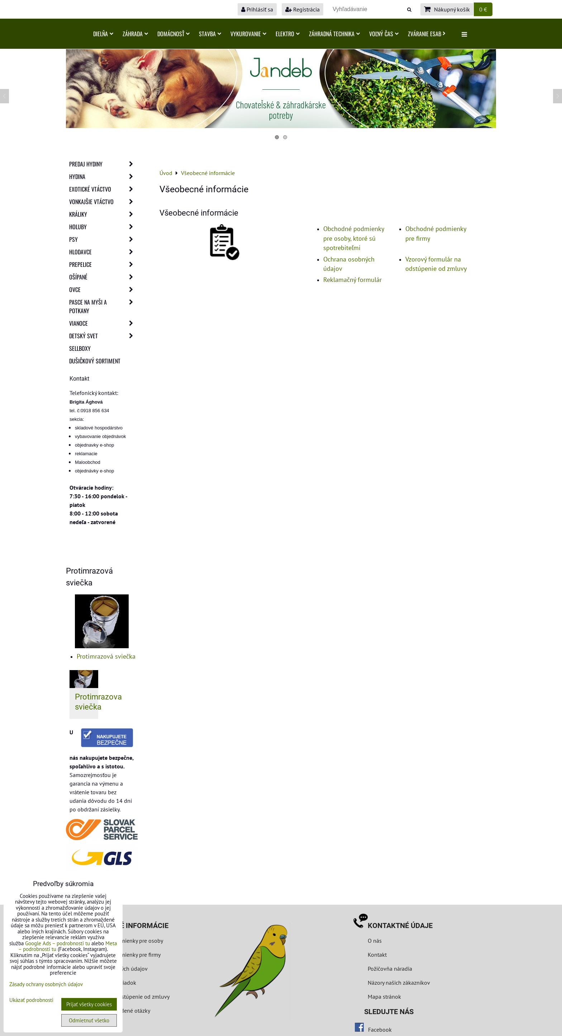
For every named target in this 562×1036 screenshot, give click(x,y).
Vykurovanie (248, 33)
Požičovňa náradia (390, 968)
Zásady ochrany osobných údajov (46, 984)
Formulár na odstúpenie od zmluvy (126, 996)
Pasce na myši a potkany (103, 306)
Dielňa (103, 33)
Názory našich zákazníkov (399, 982)
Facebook (380, 1029)
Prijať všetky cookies (89, 1004)
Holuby (103, 227)
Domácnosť (173, 33)
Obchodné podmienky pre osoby (123, 940)
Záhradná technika (334, 33)
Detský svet (103, 336)
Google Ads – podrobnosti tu (57, 943)
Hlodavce (103, 252)
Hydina (103, 176)
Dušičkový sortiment (94, 361)
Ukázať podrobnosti (31, 1000)
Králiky (103, 214)
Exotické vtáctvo (103, 189)
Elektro (288, 33)
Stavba (210, 33)
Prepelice (103, 264)
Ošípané (103, 277)
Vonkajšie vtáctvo (103, 202)
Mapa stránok (384, 996)
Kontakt (377, 954)
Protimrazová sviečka (106, 656)
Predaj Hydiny (103, 164)
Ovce (103, 289)
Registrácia (302, 9)
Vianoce (103, 323)
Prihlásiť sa (257, 9)
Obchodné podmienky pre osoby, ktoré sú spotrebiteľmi (353, 238)
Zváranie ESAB (427, 33)
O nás (375, 940)
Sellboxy (80, 348)
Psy (103, 239)
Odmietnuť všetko (89, 1020)
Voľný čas (384, 33)
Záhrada (135, 33)
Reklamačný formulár (352, 280)
